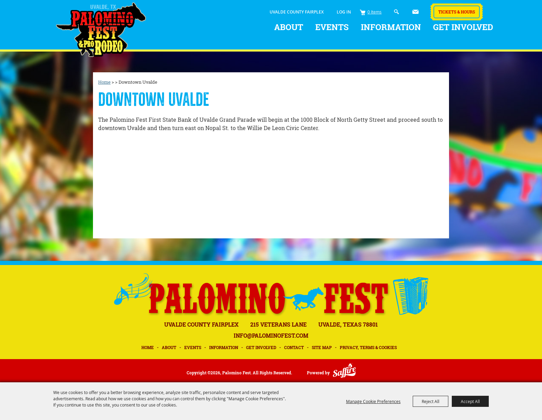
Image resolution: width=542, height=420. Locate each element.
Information (391, 27)
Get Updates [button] (415, 11)
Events (332, 27)
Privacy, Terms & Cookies (368, 347)
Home (104, 82)
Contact (294, 347)
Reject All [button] (430, 401)
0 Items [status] (374, 12)
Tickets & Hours (456, 12)
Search (396, 12)
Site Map (322, 347)
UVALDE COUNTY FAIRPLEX (297, 12)
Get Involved (463, 27)
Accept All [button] (470, 401)
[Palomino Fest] (101, 29)
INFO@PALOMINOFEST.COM (271, 335)
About (288, 27)
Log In (344, 12)
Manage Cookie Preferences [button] (373, 401)
